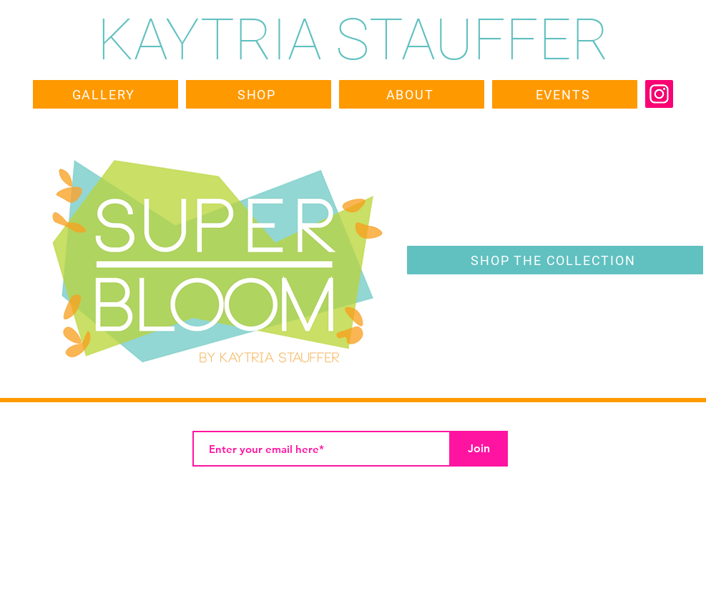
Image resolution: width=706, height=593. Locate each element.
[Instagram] (659, 94)
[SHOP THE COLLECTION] (555, 260)
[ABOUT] (411, 94)
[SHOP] (258, 94)
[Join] (479, 449)
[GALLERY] (105, 94)
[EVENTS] (564, 94)
